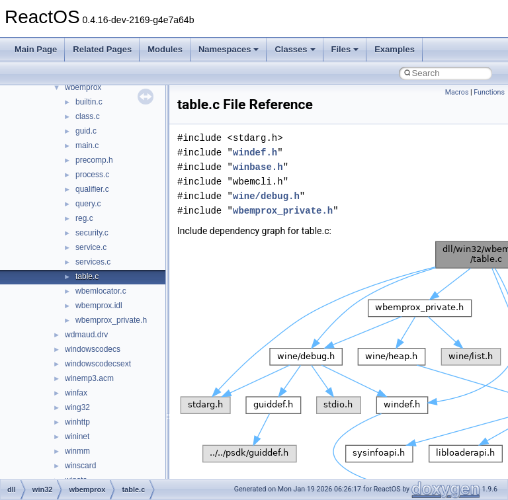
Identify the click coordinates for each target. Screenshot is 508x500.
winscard (80, 465)
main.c (87, 145)
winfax (76, 392)
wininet (77, 436)
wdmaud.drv (86, 334)
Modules (165, 49)
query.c (88, 203)
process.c (92, 174)
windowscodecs (92, 349)
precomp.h (94, 160)
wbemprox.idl (98, 305)
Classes (295, 49)
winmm (77, 451)
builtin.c (89, 101)
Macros (457, 92)
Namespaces (228, 49)
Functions (489, 92)
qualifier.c (92, 189)
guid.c (86, 131)
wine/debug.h (266, 196)
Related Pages (102, 49)
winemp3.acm (89, 378)
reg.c (84, 218)
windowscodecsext (98, 363)
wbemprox (83, 87)
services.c (92, 262)
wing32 (77, 407)
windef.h (255, 152)
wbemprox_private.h (111, 320)
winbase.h (258, 167)
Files (345, 49)
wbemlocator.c (100, 291)
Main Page (36, 49)
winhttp (77, 422)
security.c (91, 232)
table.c (87, 276)
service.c (90, 247)
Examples (394, 49)
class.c (87, 116)
